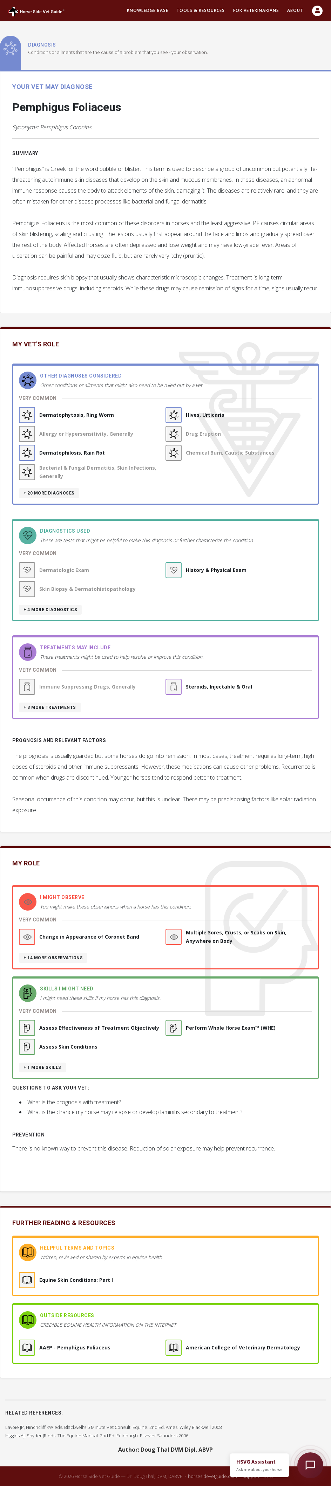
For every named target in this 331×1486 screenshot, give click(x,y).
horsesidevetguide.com (212, 1476)
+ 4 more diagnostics (50, 610)
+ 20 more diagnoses (49, 493)
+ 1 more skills (42, 1067)
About (295, 10)
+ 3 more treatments (49, 707)
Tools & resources (200, 10)
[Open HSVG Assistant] (310, 1465)
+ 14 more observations (53, 958)
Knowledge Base (147, 10)
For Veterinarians (256, 10)
